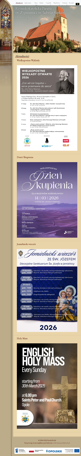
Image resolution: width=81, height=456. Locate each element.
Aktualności (19, 3)
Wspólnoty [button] (56, 3)
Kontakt (71, 3)
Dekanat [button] (64, 3)
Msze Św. (36, 4)
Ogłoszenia (27, 3)
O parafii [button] (48, 3)
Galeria (41, 3)
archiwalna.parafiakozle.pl (61, 443)
